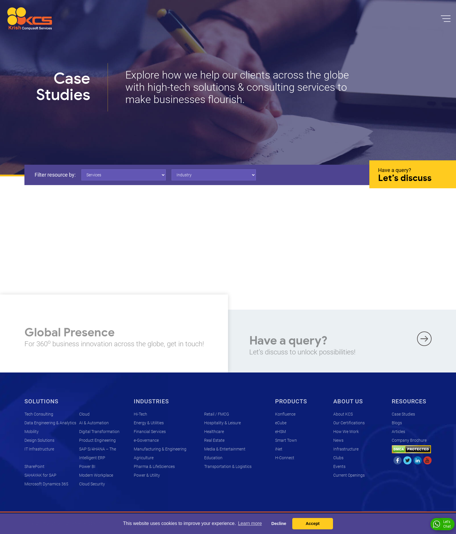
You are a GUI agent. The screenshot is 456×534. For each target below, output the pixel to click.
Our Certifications (349, 423)
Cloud (84, 414)
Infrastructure (346, 449)
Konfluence (285, 414)
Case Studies (403, 414)
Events (339, 466)
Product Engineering (97, 440)
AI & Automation (94, 423)
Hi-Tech (140, 414)
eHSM (280, 431)
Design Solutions (39, 440)
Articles (398, 431)
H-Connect (284, 457)
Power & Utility (147, 475)
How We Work (346, 431)
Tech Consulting (38, 414)
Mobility (31, 431)
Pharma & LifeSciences (154, 466)
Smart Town (286, 440)
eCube (280, 423)
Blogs (397, 423)
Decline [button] (278, 523)
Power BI (87, 466)
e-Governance (146, 440)
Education (213, 457)
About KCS (343, 414)
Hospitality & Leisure (222, 423)
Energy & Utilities (149, 423)
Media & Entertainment (224, 449)
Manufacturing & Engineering (160, 449)
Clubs (338, 457)
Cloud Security (92, 484)
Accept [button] (313, 523)
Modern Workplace (96, 475)
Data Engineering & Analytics (50, 423)
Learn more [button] (250, 523)
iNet (278, 449)
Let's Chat (442, 524)
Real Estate (214, 440)
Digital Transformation (99, 431)
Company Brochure (409, 440)
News (338, 440)
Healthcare (214, 431)
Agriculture (144, 457)
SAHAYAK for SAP (40, 475)
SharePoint (34, 466)
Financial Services (150, 431)
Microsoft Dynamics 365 (46, 484)
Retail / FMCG (216, 414)
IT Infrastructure (39, 449)
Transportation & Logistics (228, 466)
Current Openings (349, 475)
